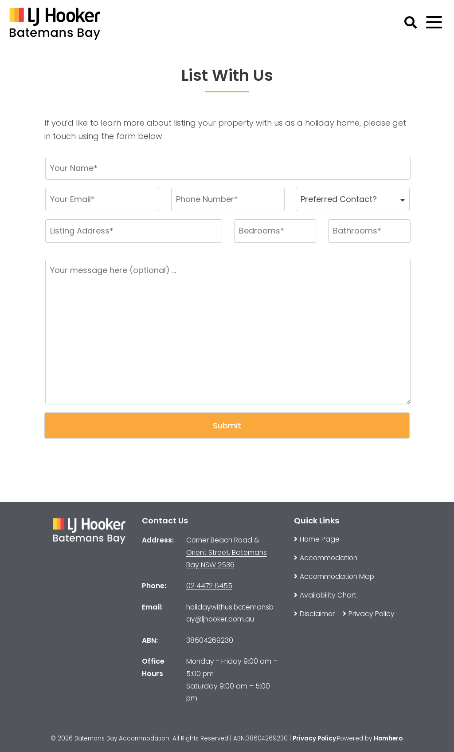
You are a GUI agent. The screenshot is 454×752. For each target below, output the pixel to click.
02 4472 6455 (209, 586)
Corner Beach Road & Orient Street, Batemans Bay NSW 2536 (226, 552)
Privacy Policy (314, 738)
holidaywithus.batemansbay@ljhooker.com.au (230, 613)
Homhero (388, 738)
